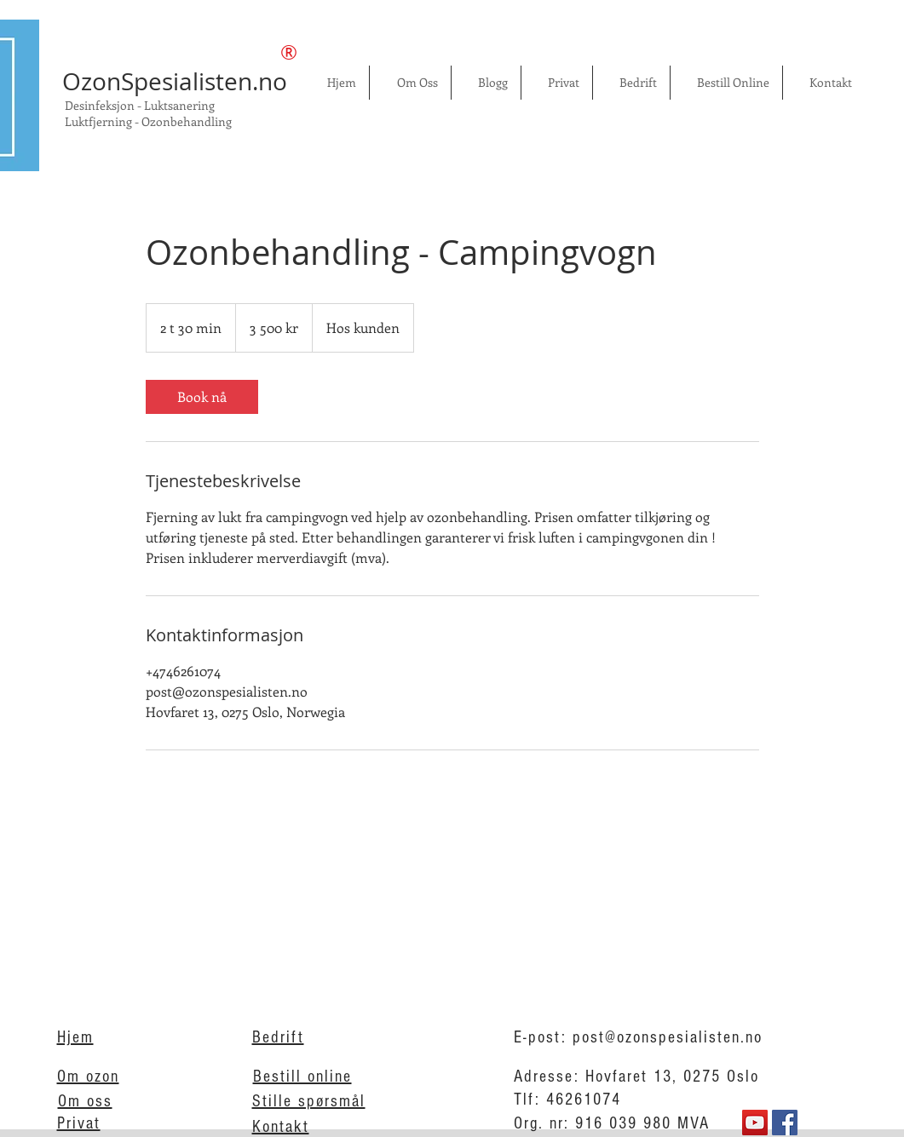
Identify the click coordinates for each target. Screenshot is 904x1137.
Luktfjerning (100, 121)
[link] (202, 397)
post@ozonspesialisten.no (668, 1037)
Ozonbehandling (187, 121)
